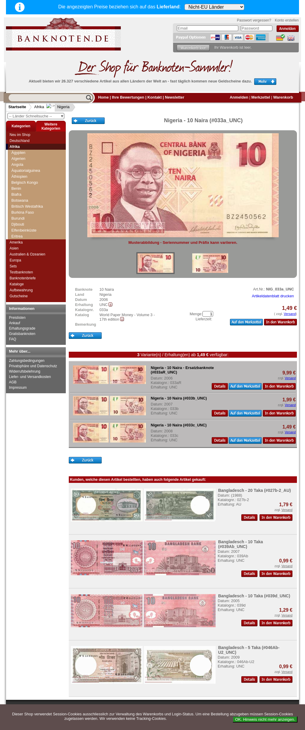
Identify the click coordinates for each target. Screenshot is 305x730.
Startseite (17, 107)
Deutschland (20, 141)
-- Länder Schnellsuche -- (36, 116)
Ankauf (14, 323)
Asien (14, 248)
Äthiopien (19, 176)
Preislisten (17, 318)
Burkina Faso (22, 212)
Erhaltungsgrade (22, 328)
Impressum (18, 387)
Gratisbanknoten (22, 334)
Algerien (18, 158)
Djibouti (17, 224)
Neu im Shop (20, 135)
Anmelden (239, 97)
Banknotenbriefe (23, 278)
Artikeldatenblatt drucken (273, 296)
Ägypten (18, 152)
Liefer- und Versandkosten (30, 377)
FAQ (12, 339)
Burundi (18, 218)
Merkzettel (260, 97)
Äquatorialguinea (25, 170)
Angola (17, 164)
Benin (16, 188)
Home (103, 97)
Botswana (19, 200)
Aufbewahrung (21, 290)
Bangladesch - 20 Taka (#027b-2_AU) (254, 490)
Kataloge (17, 284)
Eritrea (17, 236)
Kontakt (154, 97)
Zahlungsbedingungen (27, 361)
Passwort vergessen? (254, 20)
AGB (12, 382)
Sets (13, 266)
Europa (15, 260)
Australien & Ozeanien (27, 254)
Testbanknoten (21, 272)
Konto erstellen (287, 20)
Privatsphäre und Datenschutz (33, 366)
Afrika (39, 107)
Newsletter (174, 97)
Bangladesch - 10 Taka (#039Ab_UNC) (240, 544)
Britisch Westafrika (27, 206)
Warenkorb (283, 97)
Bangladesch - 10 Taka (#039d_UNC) (254, 595)
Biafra (16, 194)
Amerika (16, 242)
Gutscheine (19, 296)
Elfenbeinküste (23, 230)
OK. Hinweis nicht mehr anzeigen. (265, 719)
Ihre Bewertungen (128, 97)
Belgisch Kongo (24, 182)
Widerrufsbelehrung (24, 371)
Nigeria (58, 107)
